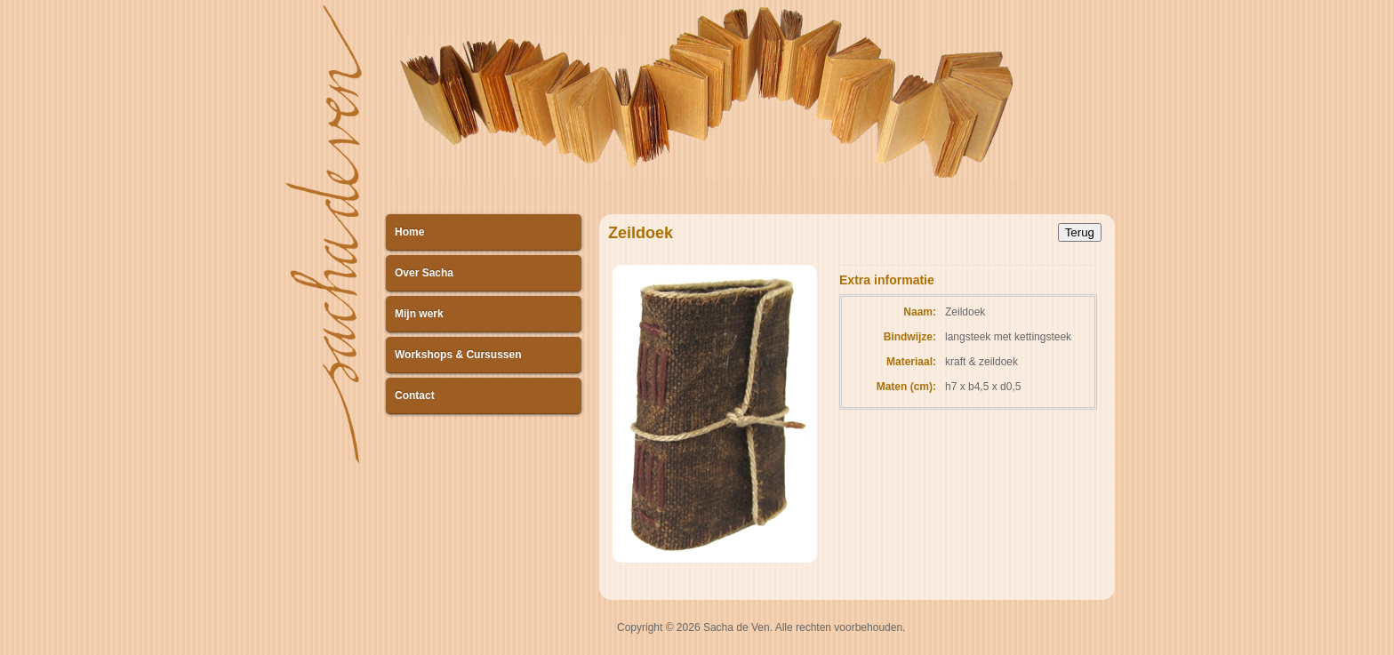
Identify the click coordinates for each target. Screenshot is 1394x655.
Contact (415, 395)
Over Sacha (424, 273)
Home (409, 232)
